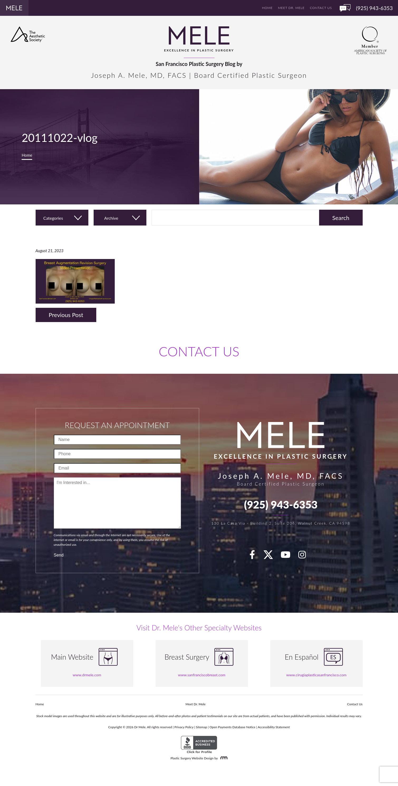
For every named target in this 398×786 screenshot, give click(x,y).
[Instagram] (305, 556)
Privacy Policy (183, 727)
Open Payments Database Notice (232, 727)
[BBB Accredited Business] (199, 745)
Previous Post (66, 314)
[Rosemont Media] (222, 758)
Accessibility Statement (274, 727)
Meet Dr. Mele (291, 8)
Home (267, 8)
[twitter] (271, 556)
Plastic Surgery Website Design (192, 758)
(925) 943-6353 (281, 504)
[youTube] (288, 556)
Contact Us (321, 8)
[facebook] (255, 556)
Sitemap (201, 727)
